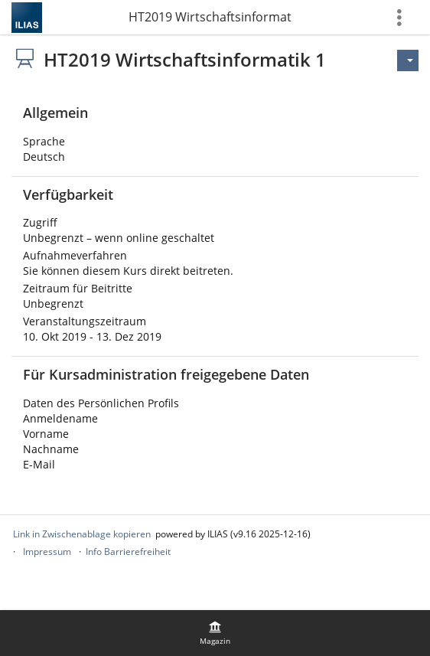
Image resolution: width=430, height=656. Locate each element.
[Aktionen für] (408, 60)
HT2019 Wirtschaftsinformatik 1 (210, 16)
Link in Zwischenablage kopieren (82, 533)
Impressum (47, 551)
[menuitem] (215, 633)
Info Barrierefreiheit (128, 551)
